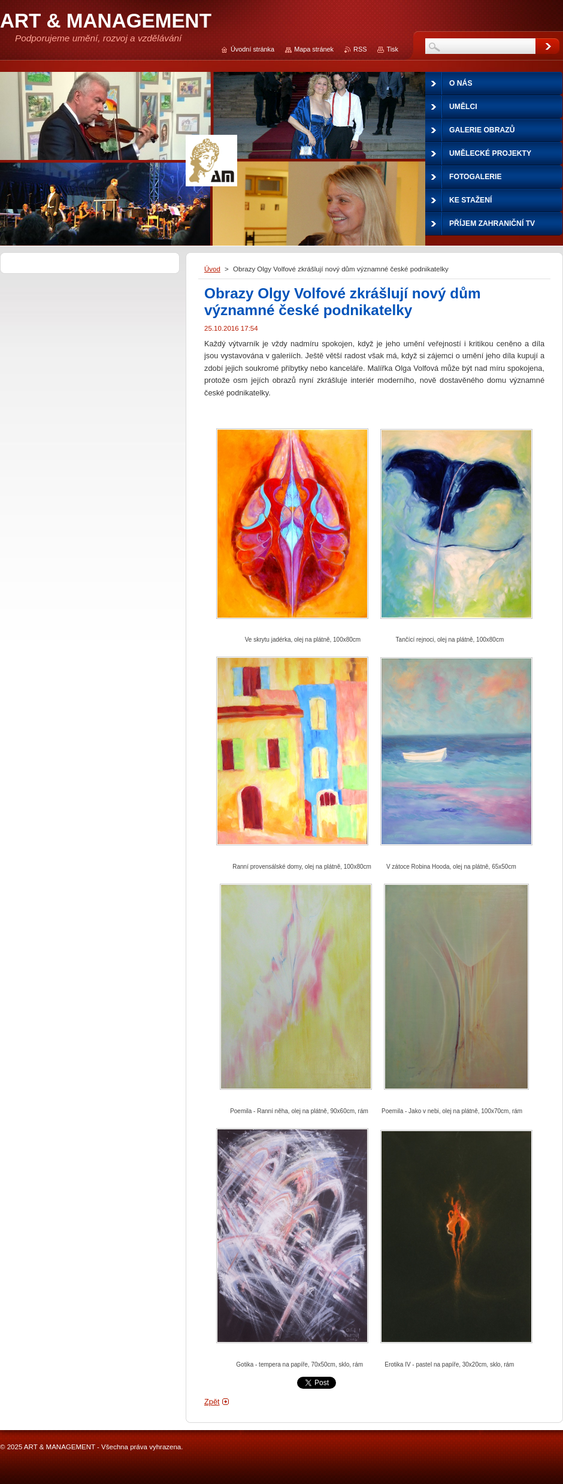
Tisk (392, 49)
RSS (360, 49)
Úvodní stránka (252, 49)
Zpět (212, 1401)
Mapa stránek (314, 49)
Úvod (212, 269)
